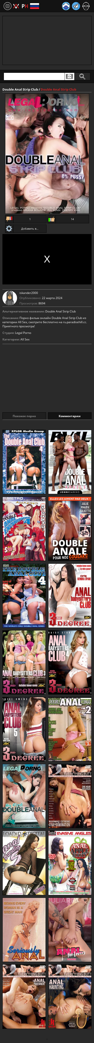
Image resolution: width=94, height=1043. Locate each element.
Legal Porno (23, 333)
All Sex (24, 339)
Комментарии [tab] (70, 416)
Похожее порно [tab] (24, 416)
